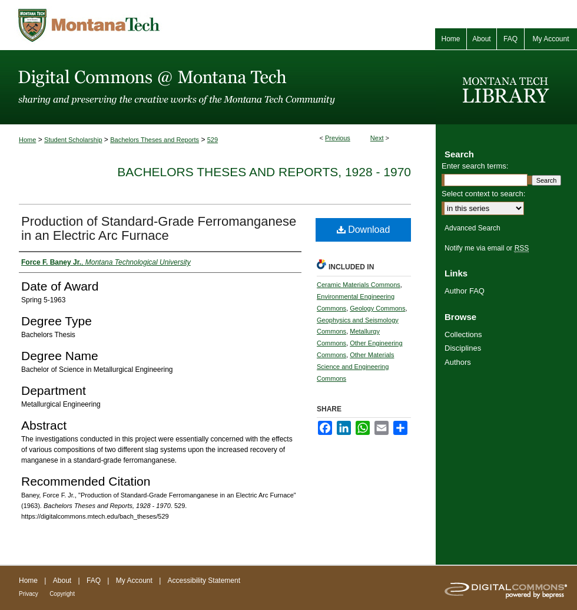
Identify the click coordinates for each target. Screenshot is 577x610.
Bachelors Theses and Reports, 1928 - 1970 (264, 172)
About (62, 580)
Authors (458, 362)
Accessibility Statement (204, 580)
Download (363, 230)
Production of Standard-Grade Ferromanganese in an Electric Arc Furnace (158, 228)
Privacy (28, 594)
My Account (134, 580)
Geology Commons (377, 308)
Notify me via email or (487, 248)
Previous (337, 137)
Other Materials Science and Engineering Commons (355, 366)
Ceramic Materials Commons (358, 284)
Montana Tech (141, 25)
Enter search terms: (475, 165)
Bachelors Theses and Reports (154, 139)
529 (212, 139)
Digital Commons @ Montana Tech (218, 87)
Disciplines (463, 348)
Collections (463, 334)
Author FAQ (465, 290)
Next (377, 137)
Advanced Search (472, 228)
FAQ (94, 580)
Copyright (62, 594)
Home (27, 139)
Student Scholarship (73, 139)
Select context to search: (483, 193)
